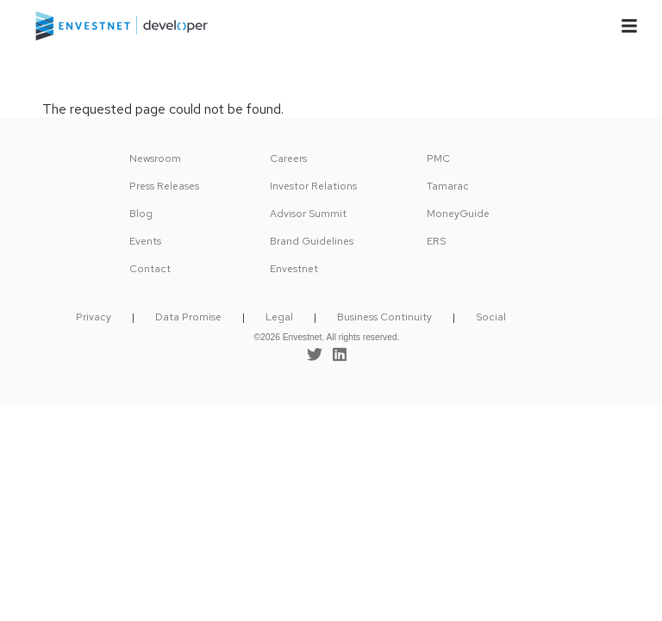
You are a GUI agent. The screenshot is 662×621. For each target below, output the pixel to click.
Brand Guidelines (311, 241)
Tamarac (448, 186)
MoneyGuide (458, 213)
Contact (150, 269)
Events (145, 241)
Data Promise (188, 317)
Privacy (93, 317)
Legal (279, 317)
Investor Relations (313, 186)
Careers (288, 158)
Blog (141, 213)
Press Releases (164, 186)
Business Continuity (384, 317)
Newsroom (155, 158)
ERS (436, 241)
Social (491, 317)
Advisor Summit (308, 213)
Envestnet (294, 269)
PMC (438, 158)
